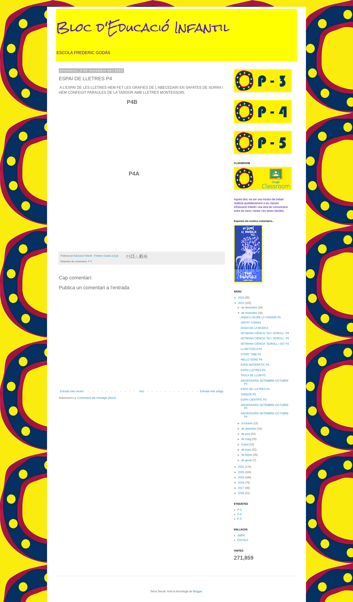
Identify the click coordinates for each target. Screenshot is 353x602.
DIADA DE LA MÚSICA (254, 328)
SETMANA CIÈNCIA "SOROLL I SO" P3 (265, 343)
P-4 (90, 261)
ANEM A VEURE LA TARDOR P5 (261, 317)
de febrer (247, 454)
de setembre (249, 428)
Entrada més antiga (211, 391)
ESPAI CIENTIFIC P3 (253, 399)
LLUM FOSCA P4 (251, 349)
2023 (241, 297)
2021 (241, 466)
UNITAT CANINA (251, 322)
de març (246, 449)
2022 (241, 303)
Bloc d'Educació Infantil (142, 27)
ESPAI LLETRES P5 (253, 370)
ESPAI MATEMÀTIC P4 (255, 364)
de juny (246, 434)
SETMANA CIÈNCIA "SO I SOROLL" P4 (265, 333)
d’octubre (247, 423)
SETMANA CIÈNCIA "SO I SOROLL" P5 (265, 338)
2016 (241, 493)
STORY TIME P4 (251, 354)
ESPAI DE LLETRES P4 (255, 389)
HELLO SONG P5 (251, 359)
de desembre (249, 307)
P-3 (239, 509)
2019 (241, 477)
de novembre (249, 313)
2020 (241, 472)
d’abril (245, 444)
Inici (141, 391)
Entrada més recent (72, 391)
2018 (241, 482)
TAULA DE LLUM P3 (253, 375)
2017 (241, 488)
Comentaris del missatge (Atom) (96, 397)
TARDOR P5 (248, 394)
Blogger (197, 591)
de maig (246, 439)
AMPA (241, 535)
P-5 (239, 518)
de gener (247, 460)
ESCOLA (242, 540)
